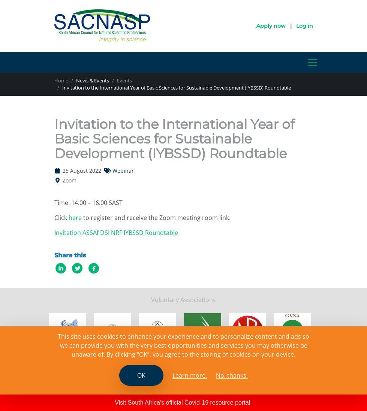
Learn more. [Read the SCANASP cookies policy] (189, 375)
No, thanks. (232, 375)
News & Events (92, 80)
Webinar (123, 170)
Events (124, 80)
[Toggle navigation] (313, 62)
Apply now (271, 25)
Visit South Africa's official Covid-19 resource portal (182, 402)
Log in (304, 25)
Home (61, 80)
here (75, 218)
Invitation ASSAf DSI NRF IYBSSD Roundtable (116, 233)
